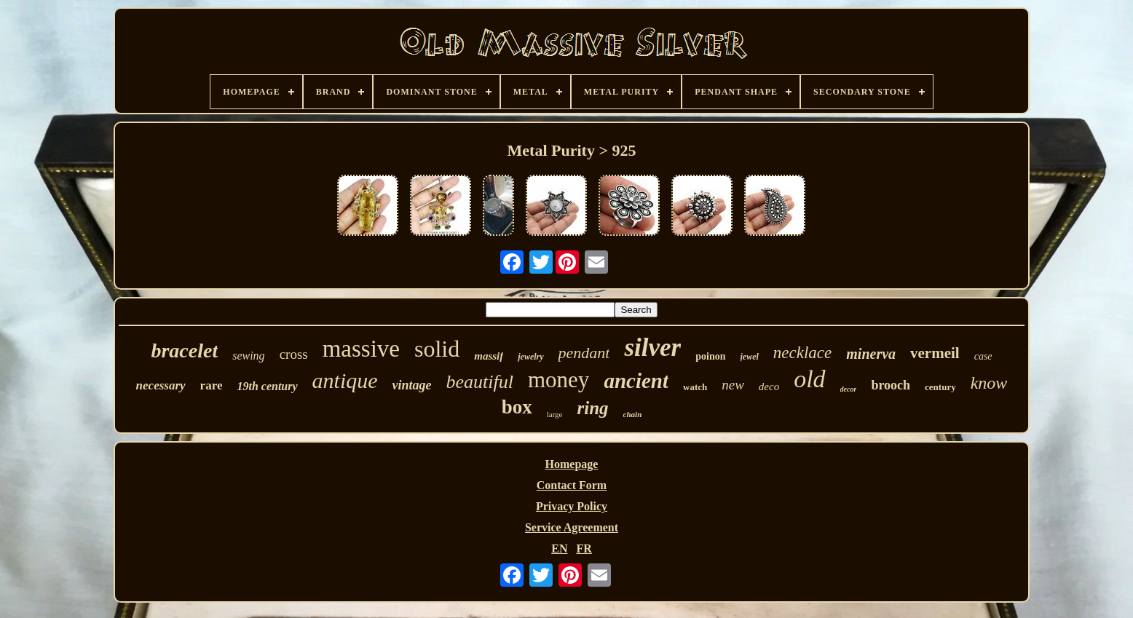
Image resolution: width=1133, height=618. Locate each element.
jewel (750, 357)
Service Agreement (571, 527)
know (989, 382)
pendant (584, 353)
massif (488, 356)
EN (559, 548)
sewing (248, 355)
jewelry (530, 357)
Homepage (572, 464)
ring (593, 408)
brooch (890, 385)
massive (361, 349)
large (555, 414)
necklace (802, 353)
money (558, 379)
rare (211, 385)
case (983, 356)
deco (769, 386)
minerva (871, 354)
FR (583, 548)
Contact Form (572, 485)
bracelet (184, 350)
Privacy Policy (571, 506)
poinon (710, 356)
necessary (161, 385)
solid (436, 349)
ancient (636, 380)
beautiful (479, 381)
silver (652, 347)
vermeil (935, 353)
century (940, 386)
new (733, 384)
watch (695, 386)
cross (294, 354)
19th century (267, 386)
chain (632, 414)
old (809, 378)
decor (848, 389)
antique (345, 380)
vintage (412, 385)
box (517, 407)
